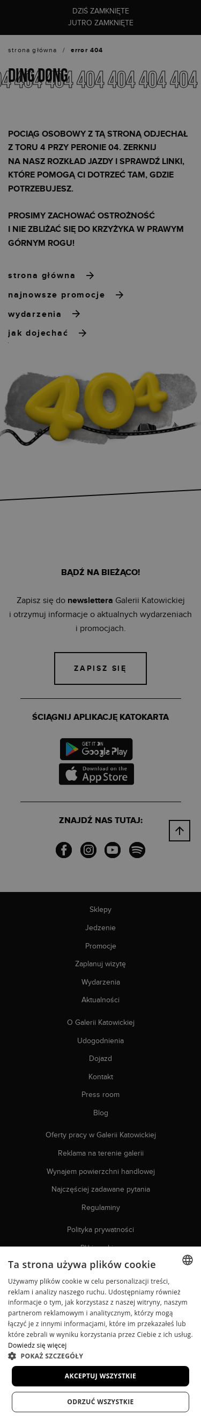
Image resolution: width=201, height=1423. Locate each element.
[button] (100, 1355)
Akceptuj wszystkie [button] (100, 1375)
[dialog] (100, 711)
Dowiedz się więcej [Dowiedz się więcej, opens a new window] (37, 1345)
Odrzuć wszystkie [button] (100, 1401)
